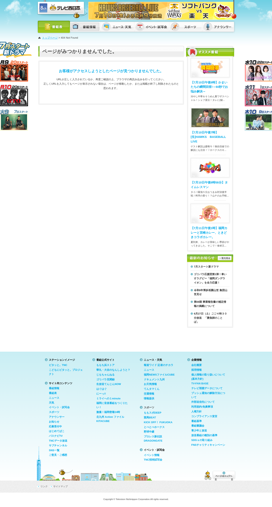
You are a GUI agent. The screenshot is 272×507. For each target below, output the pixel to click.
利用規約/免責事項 (202, 406)
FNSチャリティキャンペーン (208, 444)
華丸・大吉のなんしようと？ (113, 369)
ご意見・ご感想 (58, 454)
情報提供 (149, 398)
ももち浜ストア (105, 365)
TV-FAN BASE (200, 383)
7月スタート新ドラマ (206, 266)
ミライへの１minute (108, 398)
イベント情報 (151, 455)
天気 (51, 402)
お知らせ (54, 421)
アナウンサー (56, 416)
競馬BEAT (150, 417)
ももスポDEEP (152, 412)
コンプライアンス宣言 (204, 416)
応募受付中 (55, 426)
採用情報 (196, 369)
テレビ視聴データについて (207, 388)
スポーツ (54, 412)
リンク (44, 486)
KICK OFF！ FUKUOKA (158, 422)
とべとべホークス (154, 427)
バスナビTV (56, 435)
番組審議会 (197, 425)
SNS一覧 (54, 450)
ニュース (54, 397)
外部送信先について (203, 401)
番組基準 (196, 421)
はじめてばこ (56, 431)
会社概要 (196, 365)
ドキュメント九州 (154, 379)
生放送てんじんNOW (108, 384)
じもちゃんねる (105, 374)
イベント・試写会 (59, 407)
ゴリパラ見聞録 (105, 379)
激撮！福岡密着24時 (108, 412)
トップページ (50, 37)
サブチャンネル (58, 445)
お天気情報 (150, 384)
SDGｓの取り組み (202, 440)
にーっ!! (101, 393)
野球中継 (149, 431)
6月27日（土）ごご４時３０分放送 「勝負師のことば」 (210, 318)
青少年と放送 (199, 430)
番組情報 (54, 388)
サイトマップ (60, 486)
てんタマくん (151, 388)
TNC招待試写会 (153, 459)
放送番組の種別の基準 (204, 435)
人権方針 (196, 411)
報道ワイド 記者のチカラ (158, 365)
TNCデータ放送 (58, 440)
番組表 (53, 393)
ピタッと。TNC (58, 365)
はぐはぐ (101, 388)
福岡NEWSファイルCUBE (159, 374)
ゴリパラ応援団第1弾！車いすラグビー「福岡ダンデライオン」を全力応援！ (210, 278)
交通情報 (149, 393)
